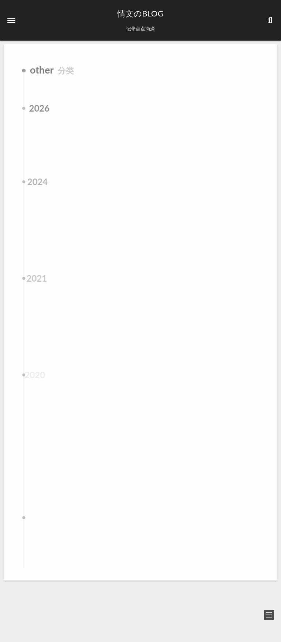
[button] (11, 20)
